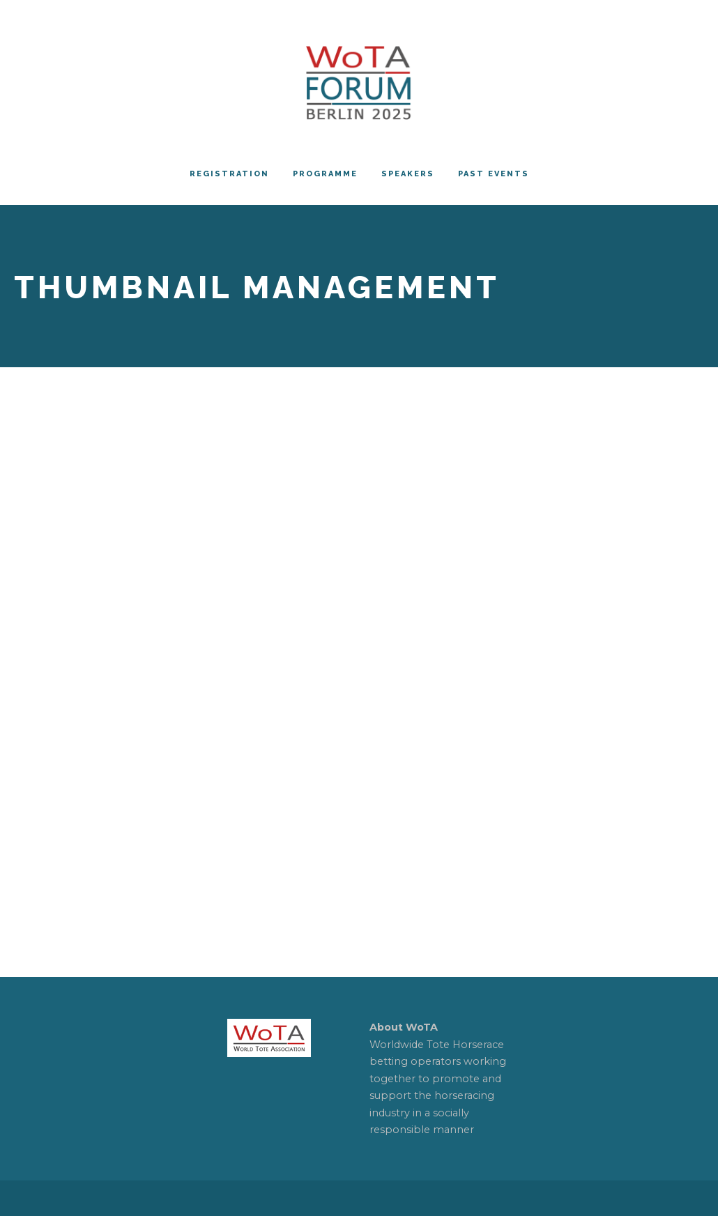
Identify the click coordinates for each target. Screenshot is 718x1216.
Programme (325, 173)
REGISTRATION (229, 173)
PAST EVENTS (493, 173)
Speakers (407, 173)
